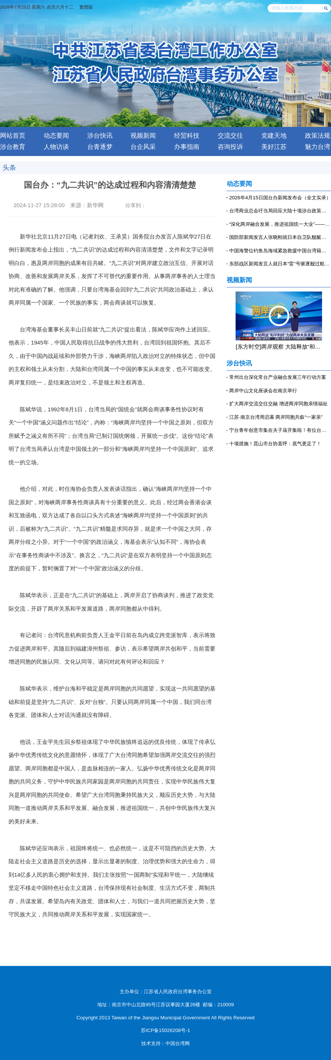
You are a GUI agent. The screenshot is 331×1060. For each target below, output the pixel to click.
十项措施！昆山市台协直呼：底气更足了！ (275, 443)
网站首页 (12, 135)
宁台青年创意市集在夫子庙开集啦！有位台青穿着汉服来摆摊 (280, 430)
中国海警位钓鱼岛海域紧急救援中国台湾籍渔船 (280, 250)
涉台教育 (12, 146)
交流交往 (230, 135)
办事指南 (186, 146)
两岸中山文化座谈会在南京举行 (263, 390)
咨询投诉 (230, 146)
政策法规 (317, 135)
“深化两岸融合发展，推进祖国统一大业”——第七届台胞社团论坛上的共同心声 (280, 224)
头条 (9, 167)
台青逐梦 (100, 146)
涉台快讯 (100, 135)
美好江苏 (274, 146)
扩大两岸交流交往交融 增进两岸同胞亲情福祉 (278, 403)
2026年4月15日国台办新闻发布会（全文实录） (280, 197)
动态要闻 (56, 135)
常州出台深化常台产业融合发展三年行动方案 (277, 377)
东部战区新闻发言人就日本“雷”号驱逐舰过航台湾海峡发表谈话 (280, 263)
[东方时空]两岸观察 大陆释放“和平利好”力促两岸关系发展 (279, 347)
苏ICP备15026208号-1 (165, 1030)
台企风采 (143, 146)
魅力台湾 (317, 146)
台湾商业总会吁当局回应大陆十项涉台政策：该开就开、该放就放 (280, 210)
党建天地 (274, 135)
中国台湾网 (178, 1043)
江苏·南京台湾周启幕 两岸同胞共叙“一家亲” (275, 417)
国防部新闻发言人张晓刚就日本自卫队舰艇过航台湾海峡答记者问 (280, 237)
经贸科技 (186, 135)
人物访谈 (56, 146)
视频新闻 (143, 135)
